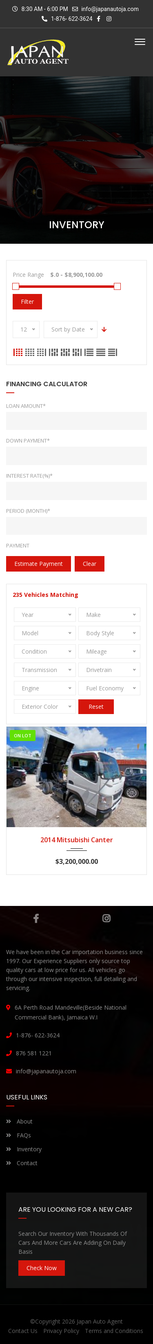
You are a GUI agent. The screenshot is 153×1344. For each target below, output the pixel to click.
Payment (17, 545)
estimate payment (38, 563)
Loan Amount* (26, 405)
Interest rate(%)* (29, 475)
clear (89, 563)
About (19, 1121)
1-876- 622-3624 (67, 19)
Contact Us (23, 1331)
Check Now (42, 1268)
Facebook (36, 918)
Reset (96, 706)
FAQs (18, 1135)
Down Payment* (28, 440)
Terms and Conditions (114, 1331)
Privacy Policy (61, 1331)
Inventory (24, 1149)
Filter (27, 301)
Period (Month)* (28, 510)
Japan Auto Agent (100, 1321)
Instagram (106, 918)
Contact (22, 1163)
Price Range (28, 274)
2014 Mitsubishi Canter (76, 839)
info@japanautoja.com (110, 9)
